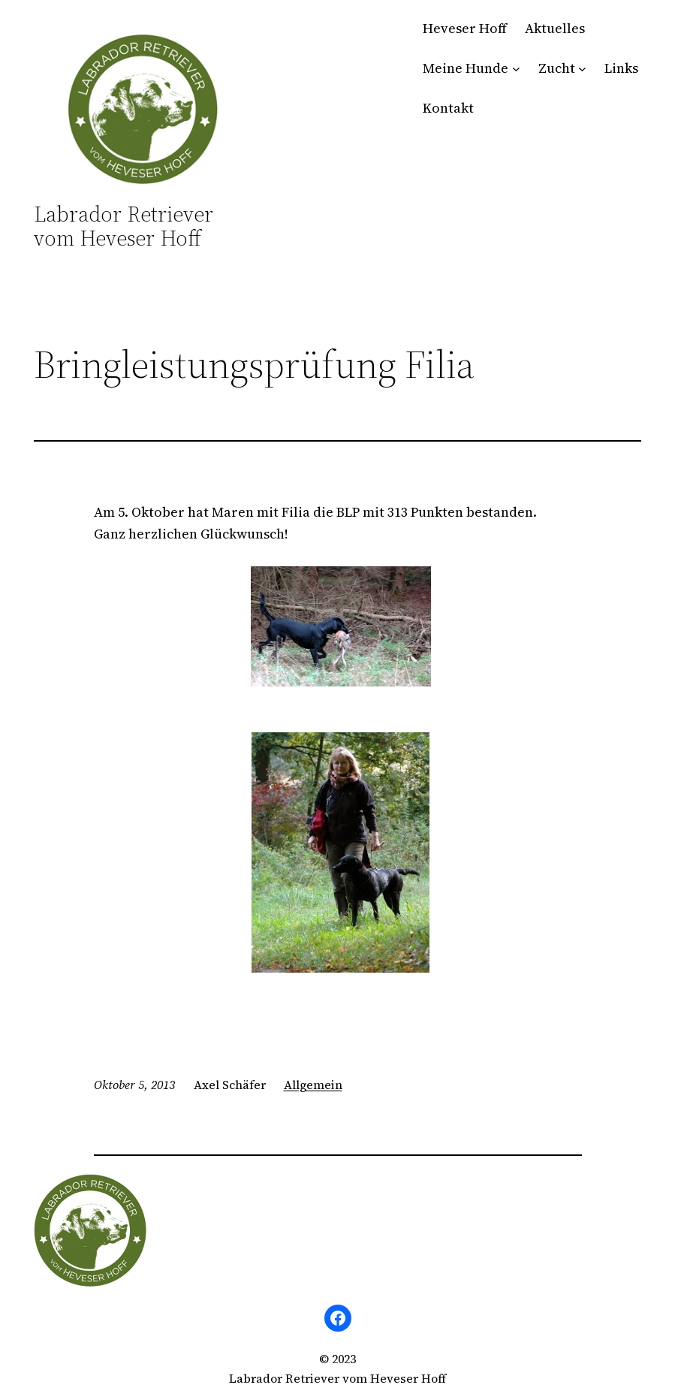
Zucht (556, 68)
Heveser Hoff (465, 28)
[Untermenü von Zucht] (582, 69)
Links (621, 68)
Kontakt (448, 107)
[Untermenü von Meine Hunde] (516, 69)
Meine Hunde (465, 68)
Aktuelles (555, 28)
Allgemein (313, 1084)
